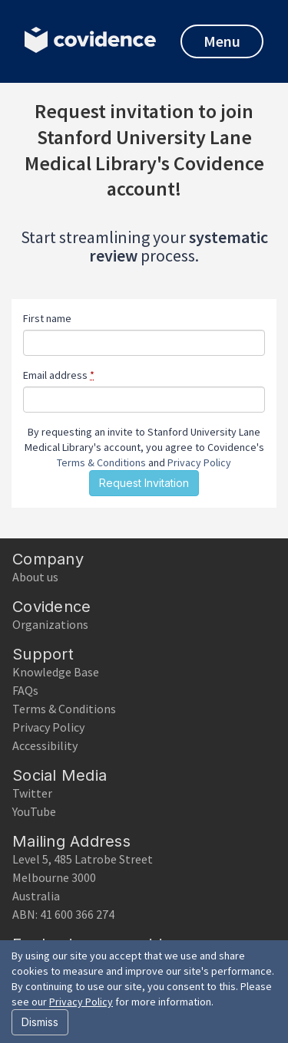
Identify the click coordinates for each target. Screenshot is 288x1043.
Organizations (50, 624)
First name (47, 318)
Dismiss (40, 1021)
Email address (58, 375)
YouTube (34, 811)
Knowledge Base (55, 671)
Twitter (32, 793)
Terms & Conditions (101, 462)
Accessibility (45, 745)
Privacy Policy (199, 462)
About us (35, 576)
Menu (222, 41)
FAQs (25, 690)
